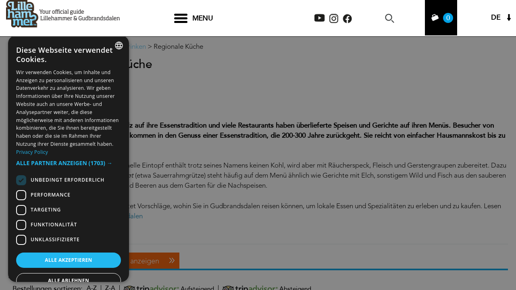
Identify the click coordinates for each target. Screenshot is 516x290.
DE (495, 18)
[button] (68, 163)
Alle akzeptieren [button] (68, 260)
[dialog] (68, 158)
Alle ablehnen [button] (68, 280)
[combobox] (119, 45)
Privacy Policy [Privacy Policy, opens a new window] (32, 152)
